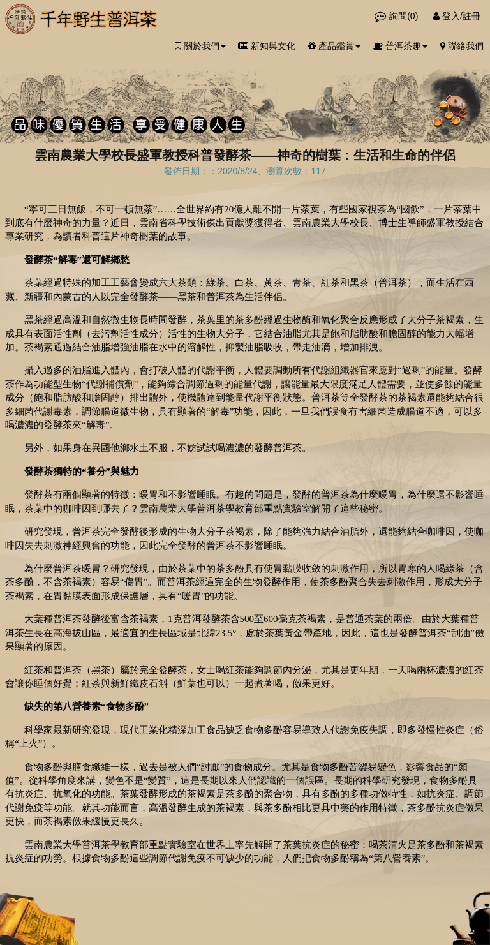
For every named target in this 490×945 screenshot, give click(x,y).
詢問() (397, 16)
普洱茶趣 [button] (400, 46)
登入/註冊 (456, 16)
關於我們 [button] (200, 46)
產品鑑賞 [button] (334, 46)
